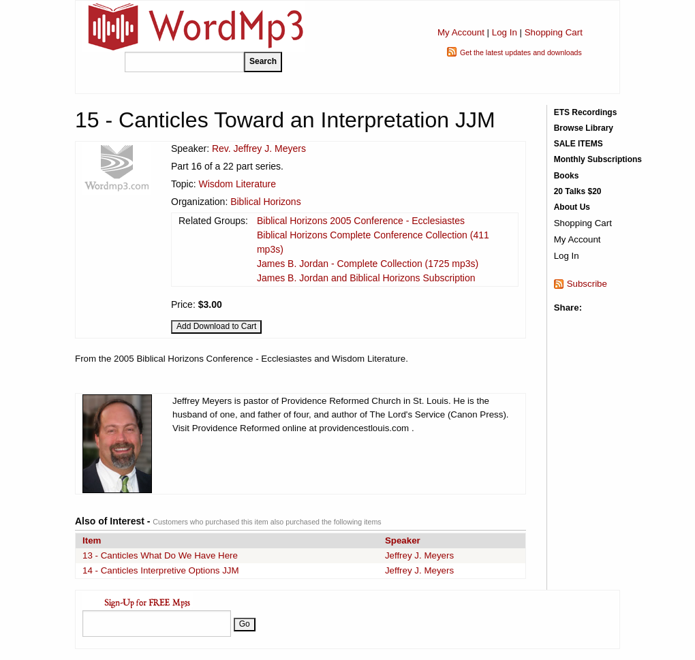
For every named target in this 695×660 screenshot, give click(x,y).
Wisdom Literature (237, 183)
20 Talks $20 (578, 191)
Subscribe (587, 284)
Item (91, 540)
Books (566, 175)
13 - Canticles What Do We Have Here (160, 555)
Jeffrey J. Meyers (419, 555)
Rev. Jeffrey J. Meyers (259, 148)
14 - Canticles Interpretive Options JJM (160, 570)
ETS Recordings (585, 112)
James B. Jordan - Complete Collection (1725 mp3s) (367, 263)
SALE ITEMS (578, 143)
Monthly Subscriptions (598, 159)
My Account (460, 32)
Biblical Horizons (265, 201)
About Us (572, 207)
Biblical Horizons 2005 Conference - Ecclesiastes (361, 220)
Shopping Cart (554, 32)
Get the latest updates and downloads (521, 52)
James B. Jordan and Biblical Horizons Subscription (366, 277)
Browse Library (583, 128)
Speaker (402, 540)
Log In (504, 32)
